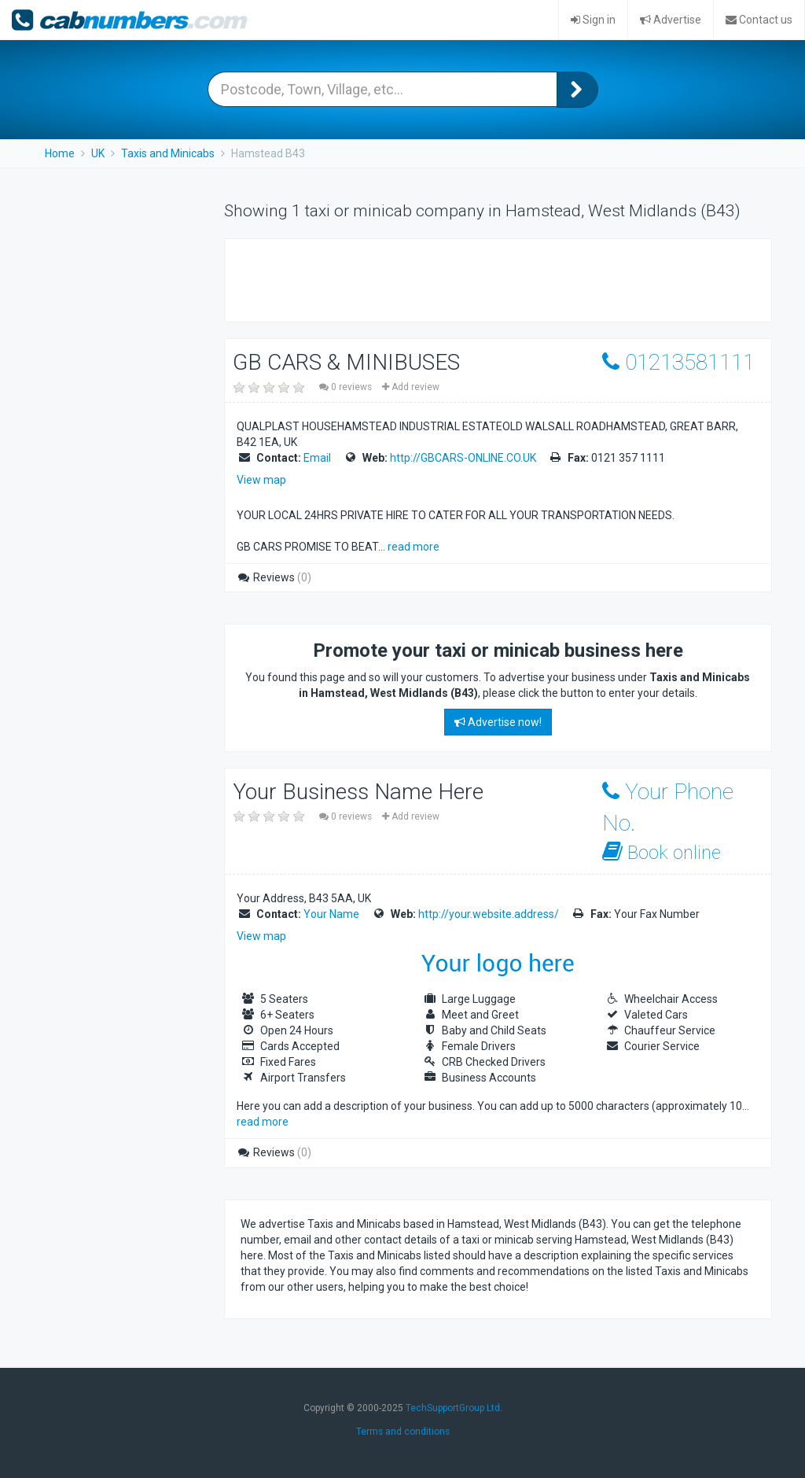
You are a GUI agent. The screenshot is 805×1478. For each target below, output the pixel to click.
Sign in (593, 19)
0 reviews (346, 387)
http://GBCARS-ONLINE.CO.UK (463, 458)
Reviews (274, 577)
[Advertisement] (424, 278)
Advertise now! (498, 722)
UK (98, 153)
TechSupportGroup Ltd (453, 1407)
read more (413, 546)
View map (261, 480)
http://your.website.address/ (488, 914)
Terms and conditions (403, 1431)
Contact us (759, 19)
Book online (661, 852)
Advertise (670, 19)
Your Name (331, 914)
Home (60, 153)
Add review (410, 387)
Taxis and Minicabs (168, 153)
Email (317, 458)
